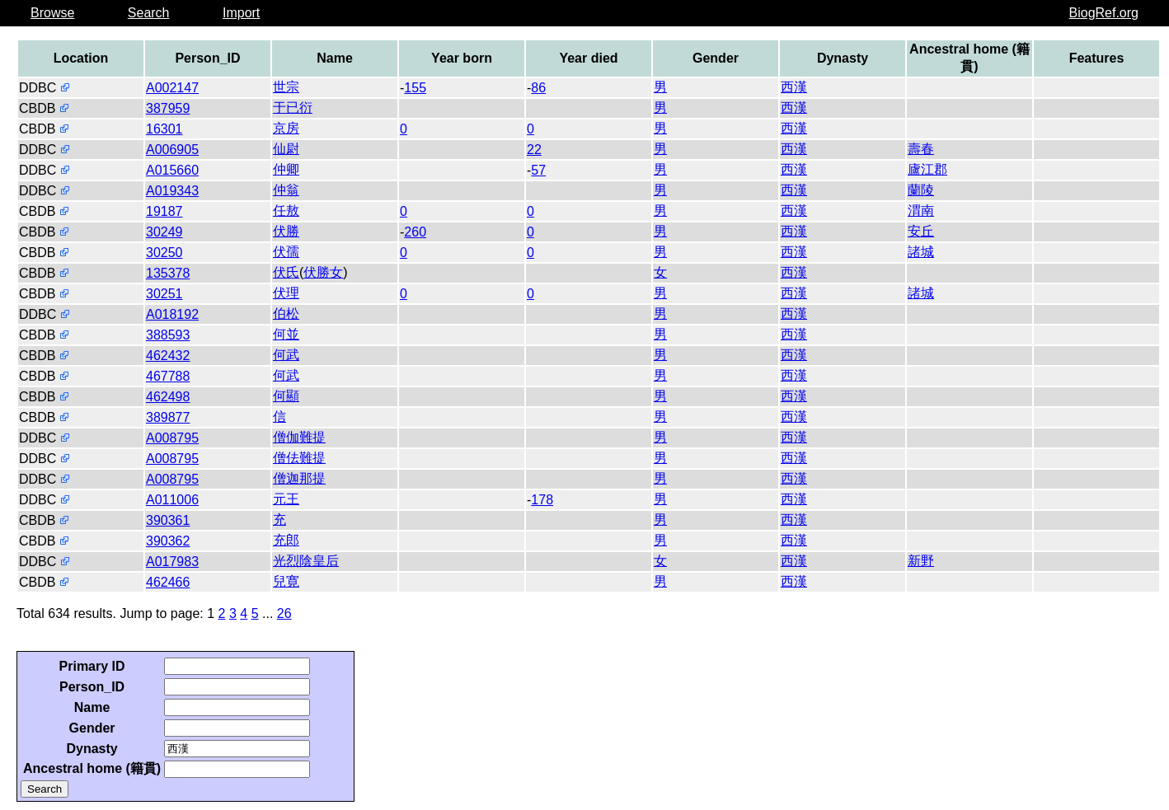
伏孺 (286, 252)
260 (415, 232)
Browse (52, 13)
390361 (168, 520)
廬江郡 (927, 169)
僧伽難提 (299, 437)
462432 (168, 356)
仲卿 (286, 169)
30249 (164, 232)
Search (149, 13)
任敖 (286, 211)
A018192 (172, 314)
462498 (168, 397)
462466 (168, 582)
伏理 (286, 293)
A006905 (172, 150)
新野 (921, 561)
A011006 (172, 500)
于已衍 (292, 108)
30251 (164, 294)
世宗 (286, 87)
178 (542, 500)
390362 (168, 541)
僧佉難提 (299, 458)
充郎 (286, 540)
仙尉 (286, 149)
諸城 (921, 252)
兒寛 (286, 581)
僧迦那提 (299, 478)
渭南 (921, 211)
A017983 (172, 562)
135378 (168, 273)
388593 (168, 335)
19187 (164, 211)
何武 (286, 355)
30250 (164, 253)
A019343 (172, 191)
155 (415, 88)
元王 (286, 499)
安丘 (921, 231)
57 (538, 170)
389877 (168, 417)
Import (241, 13)
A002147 (172, 88)
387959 (168, 108)
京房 (286, 128)
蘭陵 (921, 190)
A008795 (172, 438)
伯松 (286, 314)
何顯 (286, 396)
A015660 (172, 170)
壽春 (921, 149)
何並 (286, 334)
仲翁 (286, 190)
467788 (168, 376)
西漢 (794, 87)
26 (284, 613)
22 (534, 150)
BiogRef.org (1104, 13)
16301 (164, 129)
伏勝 (286, 231)
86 (538, 88)
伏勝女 (323, 272)
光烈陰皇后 (306, 561)
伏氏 (286, 272)
